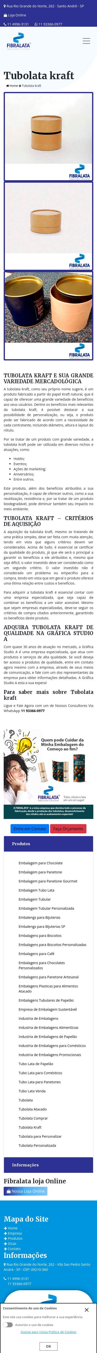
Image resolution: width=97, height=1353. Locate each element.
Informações (25, 1164)
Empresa (13, 1233)
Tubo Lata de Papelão (36, 1063)
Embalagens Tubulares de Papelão (46, 1000)
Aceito (8, 1324)
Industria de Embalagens (38, 1018)
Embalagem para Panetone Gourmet (48, 881)
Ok (48, 1346)
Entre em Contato (30, 828)
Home (12, 86)
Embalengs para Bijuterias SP (42, 926)
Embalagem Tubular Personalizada (46, 908)
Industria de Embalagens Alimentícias (48, 1027)
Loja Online (15, 15)
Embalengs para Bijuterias (39, 917)
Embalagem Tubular (35, 899)
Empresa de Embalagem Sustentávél (48, 1009)
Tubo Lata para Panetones (40, 1082)
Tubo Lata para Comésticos (40, 1073)
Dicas (10, 1243)
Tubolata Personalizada (37, 1145)
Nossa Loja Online (25, 1191)
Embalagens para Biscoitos (40, 935)
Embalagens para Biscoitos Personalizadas (52, 944)
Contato (12, 1248)
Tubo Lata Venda (32, 1091)
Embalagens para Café (36, 953)
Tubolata (26, 1100)
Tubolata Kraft (30, 1127)
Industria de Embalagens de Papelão (48, 1036)
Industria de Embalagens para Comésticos (52, 1045)
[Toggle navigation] (86, 41)
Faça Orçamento (68, 828)
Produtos (21, 843)
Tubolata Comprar (33, 1118)
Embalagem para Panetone (40, 872)
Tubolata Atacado (33, 1109)
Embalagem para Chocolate (41, 863)
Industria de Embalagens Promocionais (50, 1054)
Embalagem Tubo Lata (36, 890)
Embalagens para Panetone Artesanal (49, 977)
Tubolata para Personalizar (40, 1136)
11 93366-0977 (48, 24)
